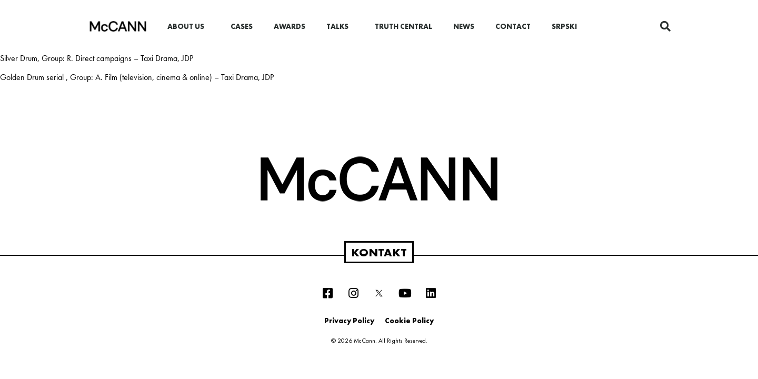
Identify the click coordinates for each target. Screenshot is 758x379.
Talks (340, 26)
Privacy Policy (349, 320)
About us (188, 26)
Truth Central (403, 26)
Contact (513, 26)
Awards (289, 26)
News (463, 26)
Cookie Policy (409, 320)
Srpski (564, 26)
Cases (242, 26)
